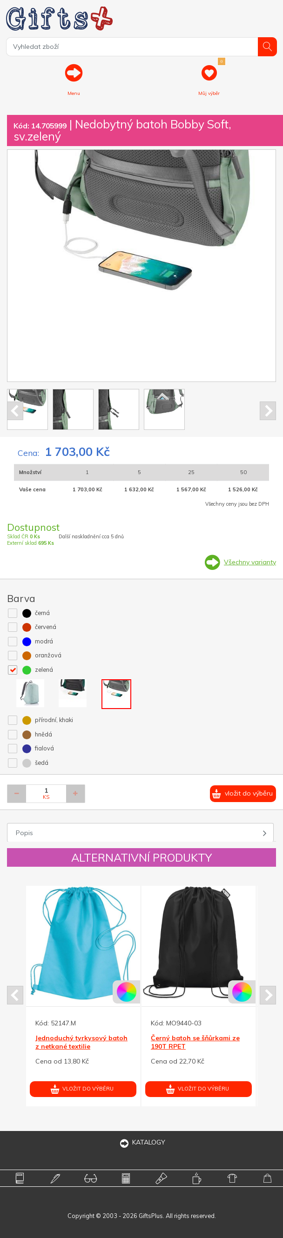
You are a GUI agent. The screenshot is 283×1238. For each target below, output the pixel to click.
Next (268, 411)
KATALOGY (141, 1142)
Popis (24, 833)
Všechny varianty (250, 562)
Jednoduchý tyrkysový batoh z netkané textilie (81, 1042)
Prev (15, 411)
